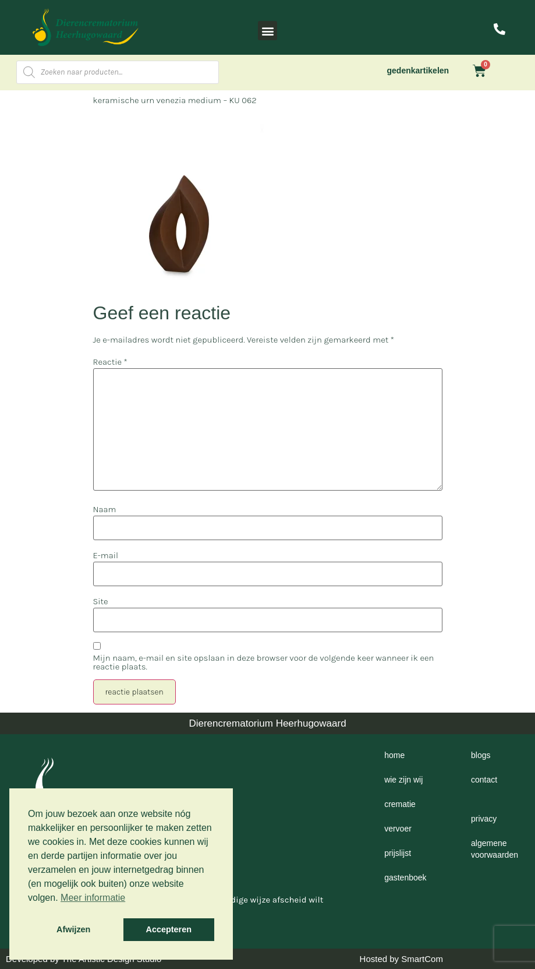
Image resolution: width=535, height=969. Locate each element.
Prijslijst (397, 853)
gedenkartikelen (418, 70)
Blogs (480, 755)
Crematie (400, 804)
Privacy (484, 818)
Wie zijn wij (403, 779)
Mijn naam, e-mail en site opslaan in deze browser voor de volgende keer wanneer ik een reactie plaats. (263, 662)
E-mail (105, 555)
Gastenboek (405, 877)
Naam (104, 509)
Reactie (110, 362)
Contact (484, 779)
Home (394, 755)
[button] (267, 30)
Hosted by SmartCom (401, 959)
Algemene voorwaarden (494, 848)
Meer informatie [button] (93, 898)
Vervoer (398, 828)
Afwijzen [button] (73, 929)
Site (100, 601)
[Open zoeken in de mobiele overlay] (117, 72)
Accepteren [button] (169, 929)
